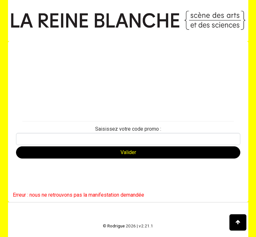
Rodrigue (116, 225)
